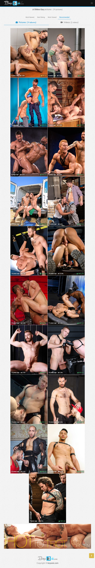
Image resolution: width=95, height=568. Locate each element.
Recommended (64, 17)
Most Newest (30, 17)
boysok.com (53, 563)
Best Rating (41, 17)
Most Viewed (52, 17)
